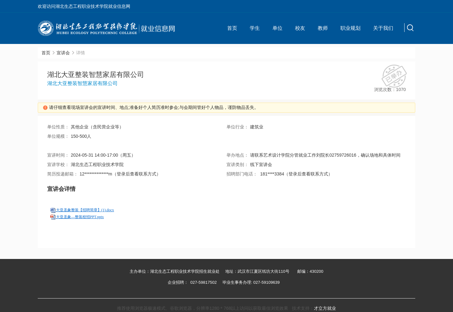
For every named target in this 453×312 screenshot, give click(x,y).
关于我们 (383, 28)
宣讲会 (63, 52)
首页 (232, 28)
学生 (255, 28)
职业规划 (350, 28)
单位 (277, 28)
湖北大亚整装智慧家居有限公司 (82, 83)
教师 (323, 28)
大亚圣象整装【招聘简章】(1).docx (85, 210)
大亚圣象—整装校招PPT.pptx (80, 217)
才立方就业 (325, 308)
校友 (300, 28)
